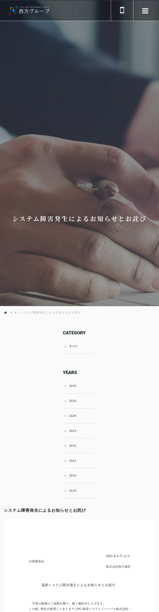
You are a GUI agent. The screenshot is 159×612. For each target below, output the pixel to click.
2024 (72, 415)
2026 (72, 386)
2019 (72, 490)
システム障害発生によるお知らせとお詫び (50, 312)
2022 (72, 445)
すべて (73, 346)
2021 (72, 460)
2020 (72, 475)
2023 (72, 431)
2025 (72, 401)
